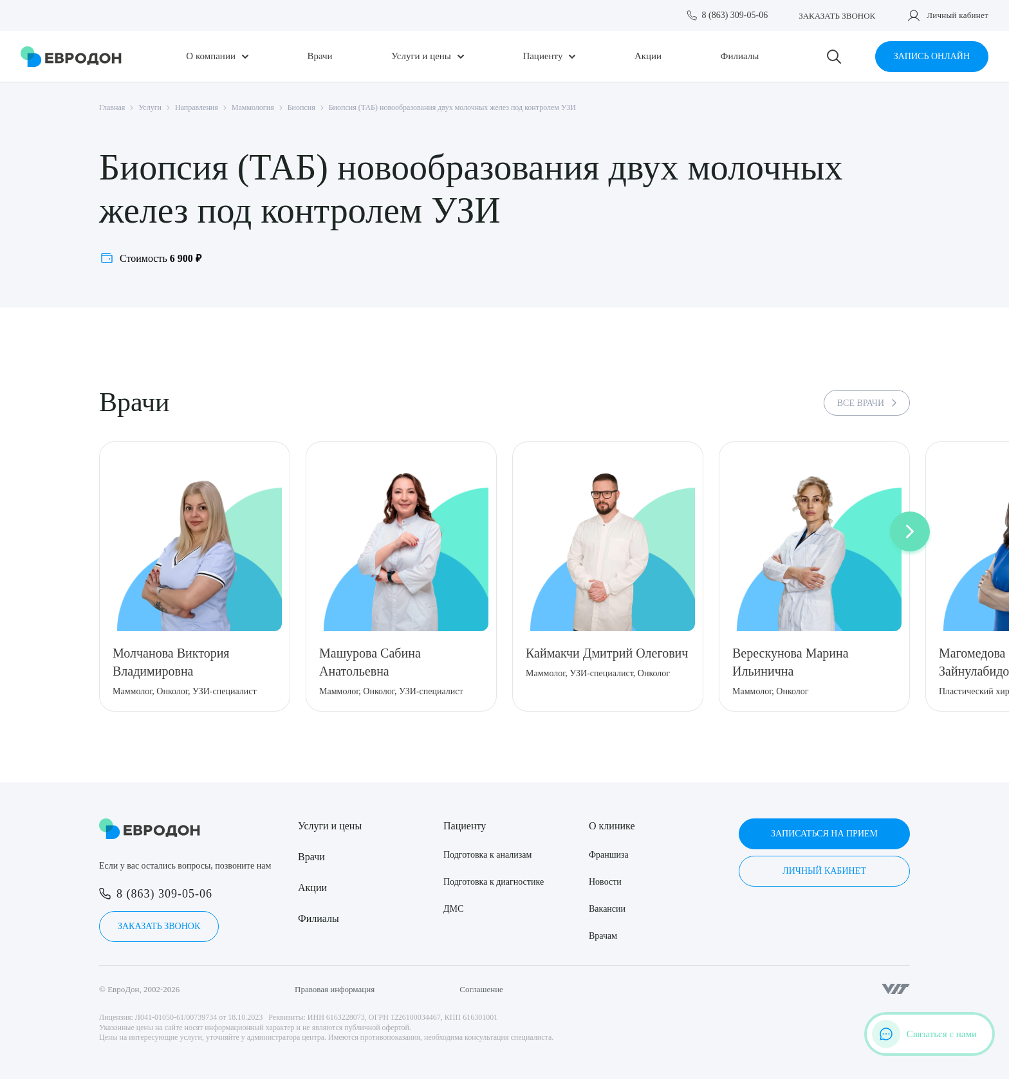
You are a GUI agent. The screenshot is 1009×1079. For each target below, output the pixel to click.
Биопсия (301, 107)
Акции (648, 56)
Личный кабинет (957, 15)
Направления (196, 107)
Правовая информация (335, 989)
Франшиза (609, 855)
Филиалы (740, 56)
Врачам (603, 936)
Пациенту (542, 56)
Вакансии (607, 909)
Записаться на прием (824, 833)
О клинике (611, 825)
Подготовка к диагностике (493, 882)
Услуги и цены (421, 56)
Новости (605, 882)
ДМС (453, 909)
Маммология (253, 107)
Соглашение (481, 989)
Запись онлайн (932, 56)
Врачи (319, 56)
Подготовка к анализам (487, 855)
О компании (211, 56)
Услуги (150, 107)
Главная (112, 107)
